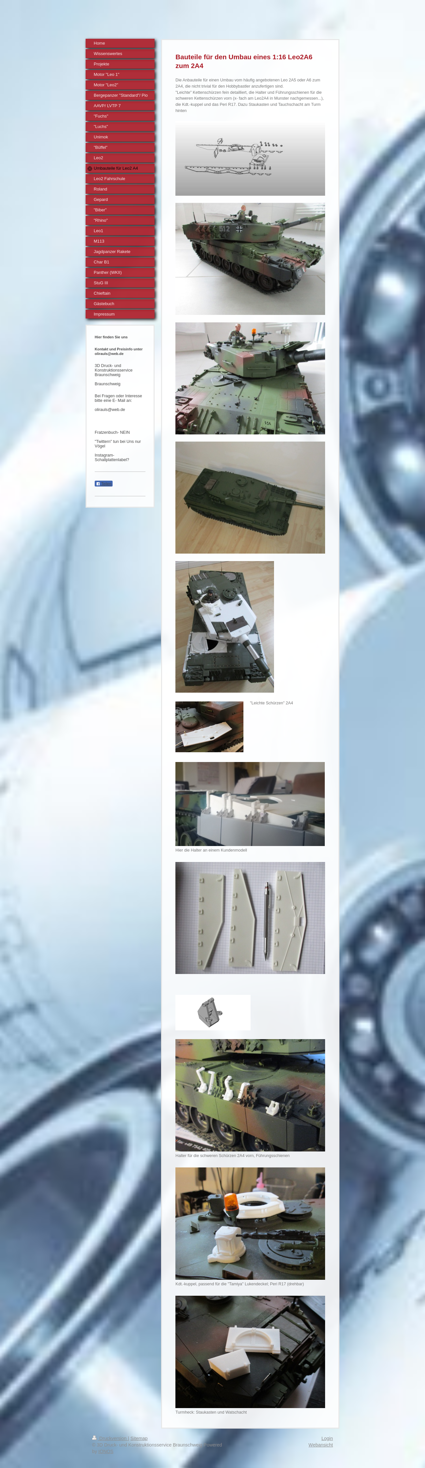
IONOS (105, 1451)
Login (327, 1438)
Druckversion (110, 1438)
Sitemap (139, 1438)
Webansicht (320, 1444)
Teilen (103, 484)
